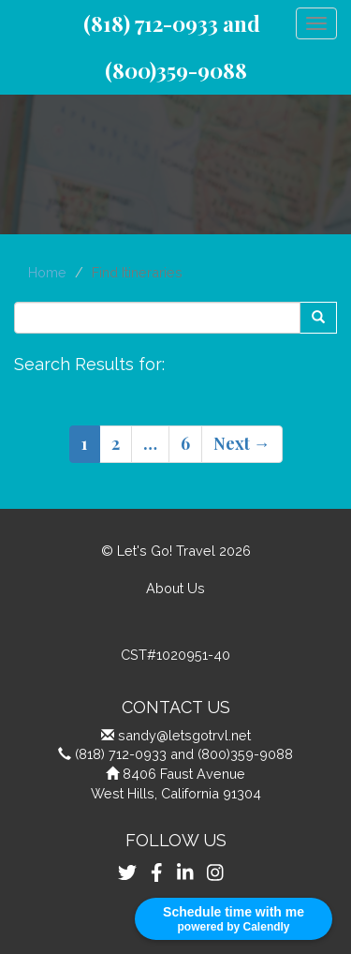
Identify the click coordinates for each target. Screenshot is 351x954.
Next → (242, 443)
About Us (175, 588)
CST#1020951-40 (175, 655)
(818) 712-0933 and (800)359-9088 (184, 754)
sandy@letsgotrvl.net (184, 735)
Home (47, 272)
